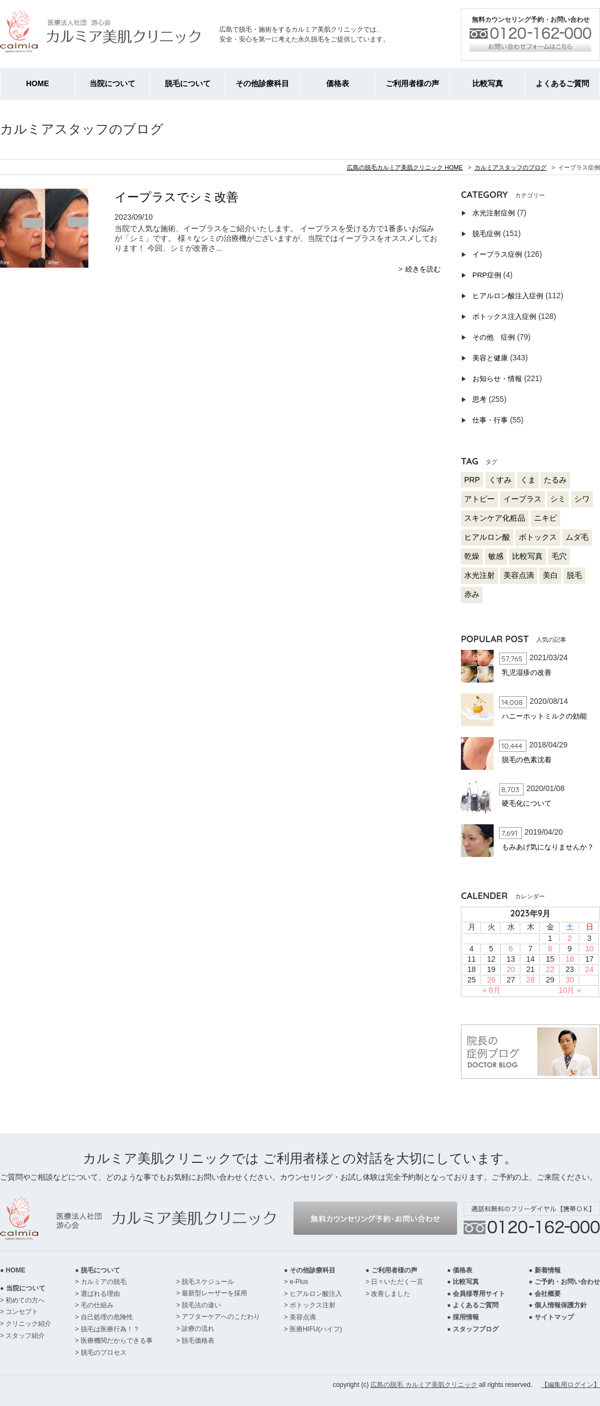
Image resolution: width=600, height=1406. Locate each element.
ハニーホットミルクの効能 (544, 716)
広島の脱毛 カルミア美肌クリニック (423, 1385)
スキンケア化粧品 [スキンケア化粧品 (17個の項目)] (494, 518)
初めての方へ (25, 1300)
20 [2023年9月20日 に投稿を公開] (511, 969)
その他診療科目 (262, 83)
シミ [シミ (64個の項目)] (558, 498)
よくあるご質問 (562, 83)
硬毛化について (526, 803)
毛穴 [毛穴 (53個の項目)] (559, 556)
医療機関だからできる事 (117, 1340)
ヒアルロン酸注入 (316, 1294)
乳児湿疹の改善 (526, 672)
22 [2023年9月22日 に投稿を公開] (550, 969)
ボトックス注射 (312, 1305)
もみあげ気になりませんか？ (548, 847)
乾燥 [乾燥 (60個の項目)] (471, 556)
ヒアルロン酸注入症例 (507, 296)
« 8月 (491, 990)
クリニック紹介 (28, 1323)
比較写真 (487, 83)
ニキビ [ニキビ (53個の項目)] (545, 518)
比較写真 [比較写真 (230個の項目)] (527, 556)
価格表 (337, 83)
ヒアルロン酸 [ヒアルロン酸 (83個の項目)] (487, 537)
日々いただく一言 (397, 1282)
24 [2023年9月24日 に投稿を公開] (589, 969)
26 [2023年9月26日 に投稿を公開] (491, 979)
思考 (479, 399)
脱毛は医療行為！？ (110, 1329)
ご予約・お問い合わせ (567, 1282)
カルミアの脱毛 (104, 1282)
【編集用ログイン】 (570, 1385)
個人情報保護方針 (561, 1305)
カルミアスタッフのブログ (511, 167)
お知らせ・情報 (497, 379)
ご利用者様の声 (412, 83)
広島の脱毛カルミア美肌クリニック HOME (405, 167)
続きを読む (423, 269)
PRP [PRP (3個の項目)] (472, 479)
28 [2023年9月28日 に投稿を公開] (530, 979)
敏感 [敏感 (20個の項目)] (495, 556)
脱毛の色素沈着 (526, 760)
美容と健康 (490, 358)
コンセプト (21, 1312)
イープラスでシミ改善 (176, 197)
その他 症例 (493, 337)
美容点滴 (303, 1317)
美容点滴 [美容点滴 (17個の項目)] (518, 575)
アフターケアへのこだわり (221, 1316)
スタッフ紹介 (25, 1335)
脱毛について (188, 83)
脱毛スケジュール (208, 1282)
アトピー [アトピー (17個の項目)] (479, 498)
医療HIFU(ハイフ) (316, 1329)
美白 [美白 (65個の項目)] (550, 575)
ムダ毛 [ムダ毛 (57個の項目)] (577, 537)
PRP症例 (486, 275)
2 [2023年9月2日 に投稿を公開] (570, 938)
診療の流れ (198, 1328)
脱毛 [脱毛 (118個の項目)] (574, 575)
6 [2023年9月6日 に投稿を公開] (511, 948)
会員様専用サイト (479, 1294)
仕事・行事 (490, 420)
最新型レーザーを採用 (214, 1293)
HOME (37, 83)
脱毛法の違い (201, 1305)
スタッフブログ (476, 1329)
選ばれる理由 (100, 1294)
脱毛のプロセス (104, 1352)
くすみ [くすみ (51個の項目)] (500, 479)
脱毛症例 (486, 234)
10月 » (570, 990)
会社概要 (548, 1294)
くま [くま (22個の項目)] (528, 479)
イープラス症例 (497, 254)
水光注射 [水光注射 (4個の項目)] (479, 575)
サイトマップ (554, 1317)
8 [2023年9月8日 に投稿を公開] (550, 948)
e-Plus (299, 1282)
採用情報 (466, 1317)
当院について (112, 83)
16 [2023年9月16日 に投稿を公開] (570, 959)
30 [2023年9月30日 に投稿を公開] (570, 979)
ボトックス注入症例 (504, 316)
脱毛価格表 (198, 1340)
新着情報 (548, 1270)
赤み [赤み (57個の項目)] (471, 594)
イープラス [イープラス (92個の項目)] (522, 498)
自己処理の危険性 (107, 1317)
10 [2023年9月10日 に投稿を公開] (589, 948)
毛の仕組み (97, 1305)
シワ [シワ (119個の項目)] (582, 498)
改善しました (390, 1294)
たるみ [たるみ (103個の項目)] (555, 479)
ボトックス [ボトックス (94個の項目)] (538, 537)
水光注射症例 (493, 213)
